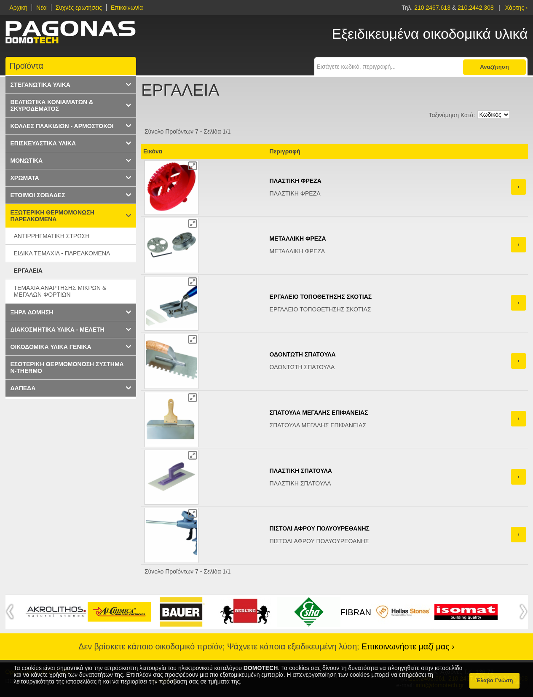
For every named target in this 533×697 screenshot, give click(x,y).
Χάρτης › (516, 7)
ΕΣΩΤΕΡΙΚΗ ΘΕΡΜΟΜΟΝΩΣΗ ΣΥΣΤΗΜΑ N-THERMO (67, 367)
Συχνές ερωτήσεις (79, 7)
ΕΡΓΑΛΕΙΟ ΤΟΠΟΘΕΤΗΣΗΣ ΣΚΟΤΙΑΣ (321, 296)
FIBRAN (355, 612)
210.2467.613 (433, 7)
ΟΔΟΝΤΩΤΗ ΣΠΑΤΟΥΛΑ (303, 354)
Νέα (41, 7)
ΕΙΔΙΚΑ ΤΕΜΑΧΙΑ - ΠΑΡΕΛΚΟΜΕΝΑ (62, 253)
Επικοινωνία (127, 7)
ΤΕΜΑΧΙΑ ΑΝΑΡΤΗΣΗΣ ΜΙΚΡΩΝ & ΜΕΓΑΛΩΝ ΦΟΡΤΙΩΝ (60, 291)
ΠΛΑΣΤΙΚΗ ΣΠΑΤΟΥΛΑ (301, 470)
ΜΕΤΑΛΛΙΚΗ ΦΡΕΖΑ (298, 238)
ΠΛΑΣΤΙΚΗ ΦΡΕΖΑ (295, 180)
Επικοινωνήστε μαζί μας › (408, 646)
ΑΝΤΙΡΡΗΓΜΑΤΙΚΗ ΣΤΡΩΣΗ (52, 236)
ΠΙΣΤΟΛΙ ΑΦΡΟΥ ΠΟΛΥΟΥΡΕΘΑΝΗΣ (320, 528)
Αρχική (19, 7)
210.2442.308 (476, 7)
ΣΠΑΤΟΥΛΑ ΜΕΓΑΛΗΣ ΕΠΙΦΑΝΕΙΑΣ (319, 412)
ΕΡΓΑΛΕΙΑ (28, 270)
